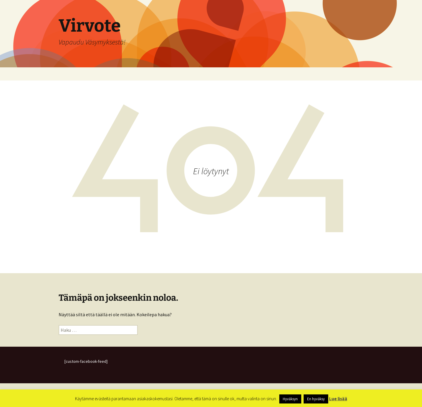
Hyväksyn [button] (290, 398)
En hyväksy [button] (316, 398)
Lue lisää (338, 398)
